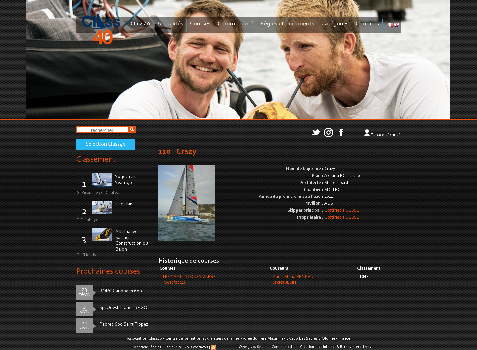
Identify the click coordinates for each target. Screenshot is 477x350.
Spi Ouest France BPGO (123, 307)
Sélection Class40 (106, 144)
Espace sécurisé (386, 135)
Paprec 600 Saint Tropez (123, 324)
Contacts (367, 24)
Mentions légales (147, 347)
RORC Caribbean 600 (120, 291)
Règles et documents (287, 24)
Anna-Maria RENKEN (293, 277)
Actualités (170, 24)
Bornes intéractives (355, 347)
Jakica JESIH (284, 282)
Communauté (235, 24)
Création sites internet (318, 347)
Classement (96, 159)
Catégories (335, 24)
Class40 (140, 24)
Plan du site (172, 347)
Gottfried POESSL (341, 210)
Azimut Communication (278, 347)
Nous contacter (196, 347)
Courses (200, 24)
